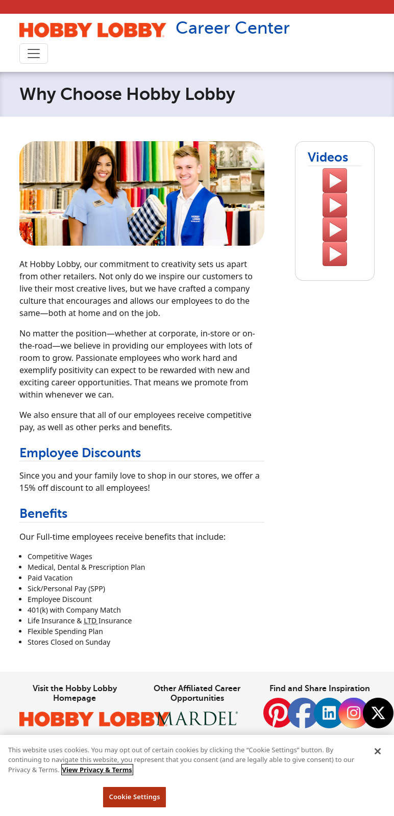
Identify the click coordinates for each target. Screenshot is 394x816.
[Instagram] (354, 712)
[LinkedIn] (329, 712)
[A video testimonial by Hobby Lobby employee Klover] (335, 229)
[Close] (377, 751)
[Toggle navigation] (33, 53)
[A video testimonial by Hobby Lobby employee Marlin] (335, 205)
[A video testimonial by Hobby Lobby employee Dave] (335, 254)
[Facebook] (303, 718)
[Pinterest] (278, 718)
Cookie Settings (134, 796)
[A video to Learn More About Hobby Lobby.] (335, 180)
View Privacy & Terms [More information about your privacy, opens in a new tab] (97, 769)
